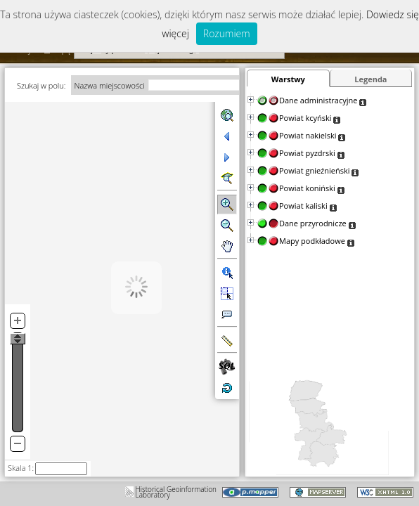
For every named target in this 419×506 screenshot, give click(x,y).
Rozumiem (226, 33)
